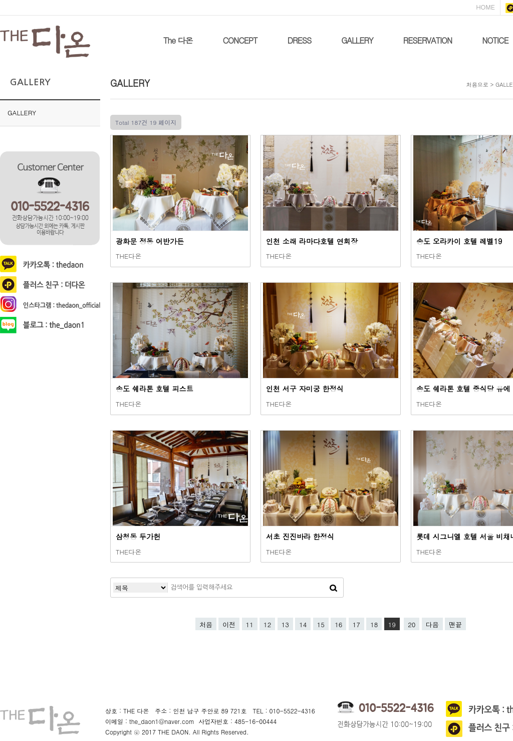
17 (356, 624)
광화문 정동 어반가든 (150, 241)
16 (338, 624)
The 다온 (178, 40)
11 (249, 624)
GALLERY (357, 40)
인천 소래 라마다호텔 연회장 (312, 241)
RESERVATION (427, 40)
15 (321, 624)
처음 (205, 624)
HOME (485, 7)
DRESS (299, 40)
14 (303, 624)
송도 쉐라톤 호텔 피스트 (154, 389)
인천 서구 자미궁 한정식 (305, 389)
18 (374, 624)
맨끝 (455, 624)
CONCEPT (240, 40)
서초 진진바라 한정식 (300, 536)
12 (267, 624)
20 (411, 624)
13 (285, 624)
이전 (228, 624)
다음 (432, 624)
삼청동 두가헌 (138, 536)
